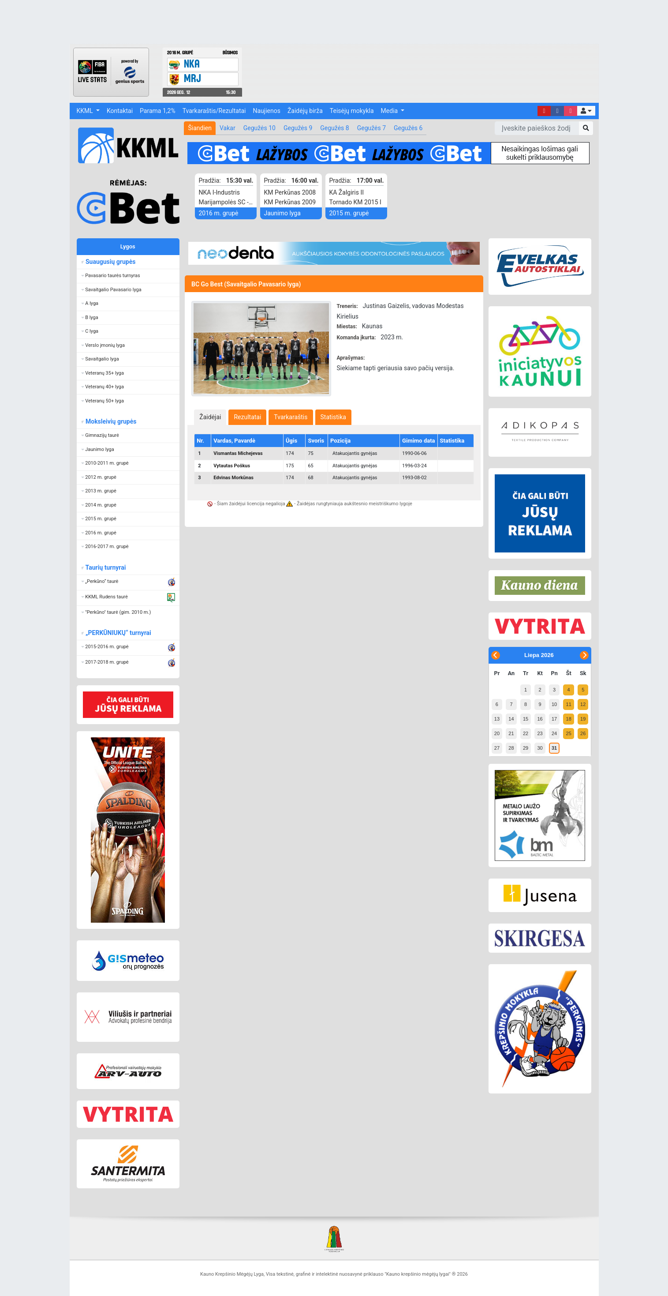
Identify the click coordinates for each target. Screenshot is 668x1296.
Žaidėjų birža (305, 110)
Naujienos (266, 110)
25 (568, 733)
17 (554, 718)
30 (539, 748)
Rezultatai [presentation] (247, 417)
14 (511, 718)
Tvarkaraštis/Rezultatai (214, 110)
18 (568, 718)
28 (511, 748)
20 (497, 733)
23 (539, 733)
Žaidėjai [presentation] (210, 417)
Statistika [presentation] (333, 417)
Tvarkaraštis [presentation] (290, 417)
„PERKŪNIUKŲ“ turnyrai (118, 632)
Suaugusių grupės (110, 261)
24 (554, 733)
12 (583, 704)
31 (554, 748)
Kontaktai (120, 110)
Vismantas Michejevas (237, 453)
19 (583, 718)
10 (554, 704)
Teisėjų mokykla (352, 110)
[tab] (210, 416)
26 (583, 733)
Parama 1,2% (157, 110)
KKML (86, 110)
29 (525, 748)
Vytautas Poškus (231, 466)
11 (568, 704)
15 (525, 718)
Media (390, 110)
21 (511, 733)
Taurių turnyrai (106, 567)
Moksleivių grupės (111, 421)
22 (525, 733)
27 (497, 748)
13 (497, 718)
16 (539, 718)
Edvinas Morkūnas (233, 478)
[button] (586, 111)
